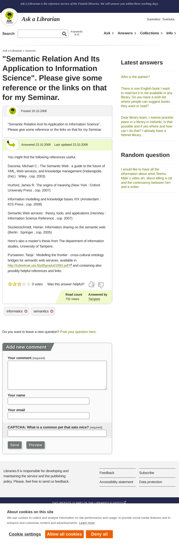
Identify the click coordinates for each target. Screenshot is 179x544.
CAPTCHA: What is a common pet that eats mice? (48, 427)
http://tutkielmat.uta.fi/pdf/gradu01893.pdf (38, 265)
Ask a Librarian (12, 50)
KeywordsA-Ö (77, 33)
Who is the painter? (135, 77)
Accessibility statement (116, 482)
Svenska (168, 19)
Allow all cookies (64, 534)
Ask (107, 33)
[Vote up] (92, 284)
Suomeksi (153, 19)
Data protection (150, 482)
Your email (16, 410)
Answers (125, 33)
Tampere (94, 299)
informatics (15, 311)
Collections (149, 33)
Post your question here (78, 332)
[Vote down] (101, 285)
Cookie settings (25, 534)
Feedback (107, 473)
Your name (16, 395)
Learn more (86, 523)
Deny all (99, 534)
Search (8, 33)
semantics (41, 311)
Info (169, 33)
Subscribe (146, 473)
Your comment (19, 358)
